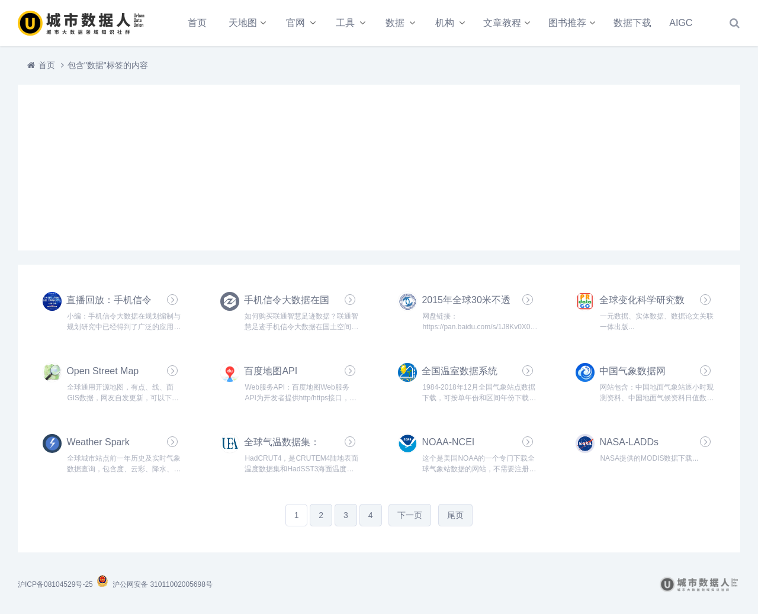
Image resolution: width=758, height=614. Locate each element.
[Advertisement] (379, 167)
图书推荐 (567, 23)
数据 (395, 23)
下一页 (409, 515)
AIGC (680, 23)
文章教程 (502, 23)
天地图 (243, 23)
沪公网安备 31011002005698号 (154, 584)
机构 (444, 23)
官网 (295, 23)
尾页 (455, 515)
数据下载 (632, 23)
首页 (197, 23)
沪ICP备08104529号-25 (56, 584)
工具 (345, 23)
